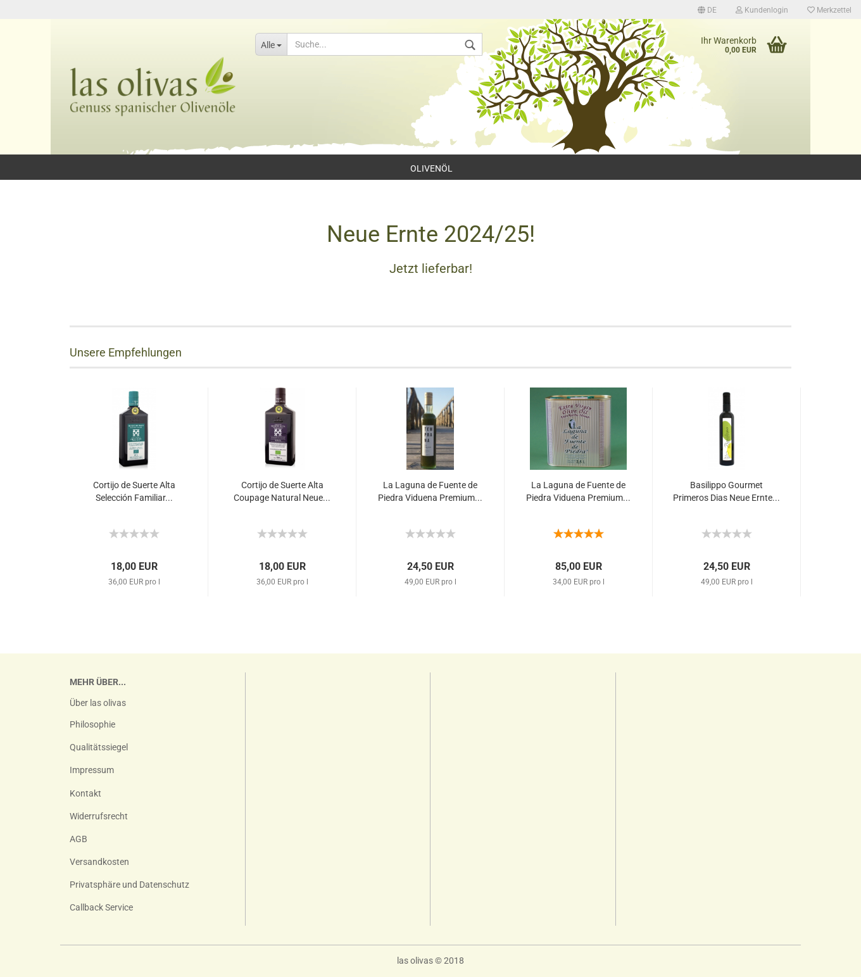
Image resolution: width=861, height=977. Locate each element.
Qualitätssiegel (99, 747)
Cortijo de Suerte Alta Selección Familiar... (134, 491)
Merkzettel (829, 10)
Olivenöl (431, 168)
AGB (78, 839)
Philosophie (92, 724)
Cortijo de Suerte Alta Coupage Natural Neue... (282, 491)
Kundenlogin (762, 10)
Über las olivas (98, 703)
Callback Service (101, 907)
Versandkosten (99, 862)
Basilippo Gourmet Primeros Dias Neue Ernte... (726, 491)
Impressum (92, 770)
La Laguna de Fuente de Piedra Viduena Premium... (430, 491)
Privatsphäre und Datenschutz (129, 884)
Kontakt (85, 793)
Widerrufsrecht (99, 816)
